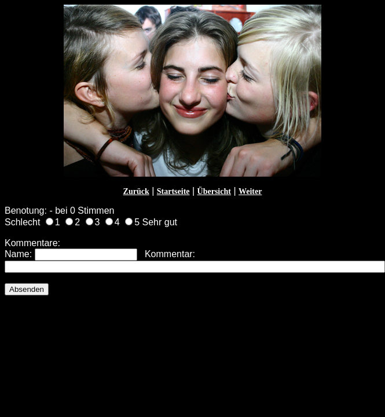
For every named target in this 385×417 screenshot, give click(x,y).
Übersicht (214, 191)
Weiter (250, 191)
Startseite (173, 191)
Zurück (136, 191)
